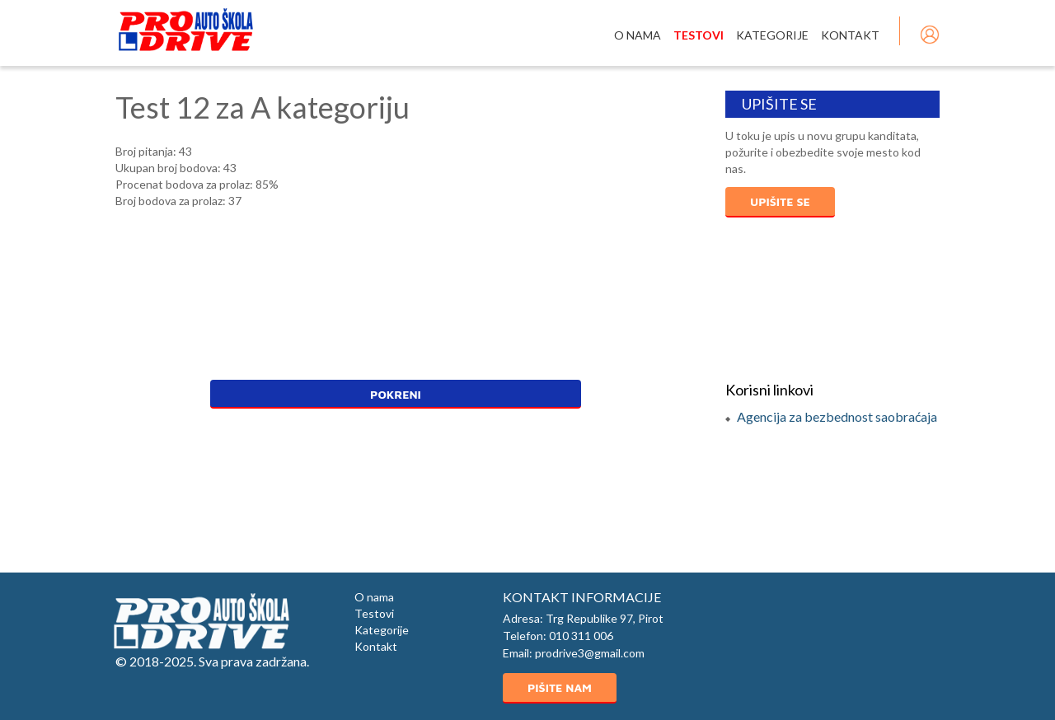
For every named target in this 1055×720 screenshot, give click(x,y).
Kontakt (850, 35)
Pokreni (395, 394)
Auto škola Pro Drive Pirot (185, 29)
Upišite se (780, 201)
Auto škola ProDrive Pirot (201, 621)
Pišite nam (560, 687)
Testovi (698, 35)
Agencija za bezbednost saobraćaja (837, 416)
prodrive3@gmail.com (590, 653)
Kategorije (772, 35)
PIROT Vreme (832, 299)
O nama (637, 35)
